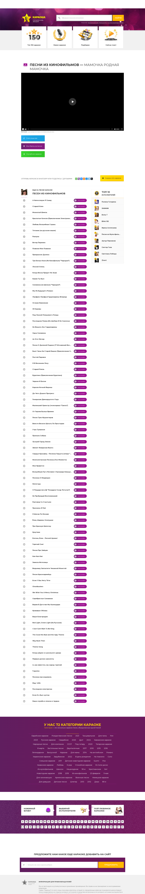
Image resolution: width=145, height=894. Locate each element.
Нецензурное (72, 769)
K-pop (69, 765)
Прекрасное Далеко (40, 255)
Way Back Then (38, 641)
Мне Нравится (38, 466)
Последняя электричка (42, 689)
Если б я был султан (40, 695)
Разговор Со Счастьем (41, 502)
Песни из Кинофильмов (54, 65)
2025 (74, 740)
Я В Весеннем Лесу (40, 363)
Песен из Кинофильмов (48, 193)
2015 (99, 748)
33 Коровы (36, 309)
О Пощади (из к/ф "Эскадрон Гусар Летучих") (51, 490)
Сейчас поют (111, 45)
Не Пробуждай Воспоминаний (44, 496)
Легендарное (38, 753)
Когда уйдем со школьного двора (46, 653)
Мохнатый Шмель (39, 212)
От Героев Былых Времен (43, 411)
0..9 (22, 827)
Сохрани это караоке (111, 178)
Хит (105, 769)
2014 (85, 753)
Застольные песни (56, 748)
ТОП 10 (108, 193)
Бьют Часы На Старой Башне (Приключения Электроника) (56, 351)
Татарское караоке (104, 744)
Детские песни (60, 782)
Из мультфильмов (45, 769)
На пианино (99, 757)
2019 (67, 773)
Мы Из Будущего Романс (42, 291)
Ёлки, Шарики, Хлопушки (42, 520)
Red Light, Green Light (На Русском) (47, 623)
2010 (92, 748)
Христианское (95, 769)
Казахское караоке (45, 765)
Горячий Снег (38, 544)
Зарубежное (59, 757)
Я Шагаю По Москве (40, 514)
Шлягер (73, 782)
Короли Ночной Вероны (42, 387)
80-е (104, 782)
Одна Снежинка (39, 333)
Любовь (60, 765)
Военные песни (82, 778)
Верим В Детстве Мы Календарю (46, 604)
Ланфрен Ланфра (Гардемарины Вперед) (49, 297)
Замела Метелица (40, 562)
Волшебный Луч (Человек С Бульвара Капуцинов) (53, 472)
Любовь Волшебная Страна (43, 224)
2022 (70, 757)
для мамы (51, 131)
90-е (83, 769)
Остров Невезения (40, 303)
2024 (89, 740)
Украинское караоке (42, 757)
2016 (106, 748)
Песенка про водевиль (42, 677)
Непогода (36, 484)
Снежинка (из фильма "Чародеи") (46, 285)
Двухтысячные (73, 748)
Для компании (57, 744)
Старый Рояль (38, 369)
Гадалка (35, 671)
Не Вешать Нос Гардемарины (44, 327)
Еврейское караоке (40, 736)
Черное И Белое (39, 381)
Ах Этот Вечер (38, 339)
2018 (60, 773)
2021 (77, 736)
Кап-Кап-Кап (37, 556)
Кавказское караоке (102, 740)
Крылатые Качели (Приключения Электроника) (52, 218)
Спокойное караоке (83, 765)
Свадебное (64, 740)
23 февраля (95, 773)
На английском (96, 753)
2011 (60, 761)
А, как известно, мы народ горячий (47, 665)
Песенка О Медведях (41, 478)
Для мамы (75, 753)
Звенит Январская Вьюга (42, 448)
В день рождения (83, 757)
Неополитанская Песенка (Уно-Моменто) (49, 460)
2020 (90, 744)
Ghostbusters (37, 586)
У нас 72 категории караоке (72, 725)
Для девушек (45, 782)
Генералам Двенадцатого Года (45, 399)
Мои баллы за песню (32, 146)
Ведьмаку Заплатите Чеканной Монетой (49, 568)
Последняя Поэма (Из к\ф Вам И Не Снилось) (51, 321)
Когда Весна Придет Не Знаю (44, 273)
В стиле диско (102, 765)
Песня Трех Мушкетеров (42, 417)
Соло (110, 757)
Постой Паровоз (39, 357)
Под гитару (80, 744)
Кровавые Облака (39, 611)
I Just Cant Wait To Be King (43, 629)
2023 (36, 740)
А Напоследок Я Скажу (42, 200)
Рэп (111, 736)
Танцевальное (88, 736)
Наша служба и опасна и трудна (45, 701)
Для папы (102, 736)
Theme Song (37, 647)
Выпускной (52, 753)
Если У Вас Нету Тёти (41, 580)
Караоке (63, 753)
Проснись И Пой (39, 508)
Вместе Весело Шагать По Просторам (48, 423)
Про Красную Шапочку (41, 526)
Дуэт (81, 740)
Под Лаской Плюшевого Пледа (45, 315)
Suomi (96, 761)
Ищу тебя (36, 683)
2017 (85, 748)
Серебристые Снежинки (42, 598)
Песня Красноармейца (41, 574)
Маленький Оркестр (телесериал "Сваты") (50, 405)
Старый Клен (37, 206)
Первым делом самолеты (43, 659)
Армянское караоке (63, 778)
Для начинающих (44, 778)
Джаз (96, 782)
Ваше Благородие (40, 617)
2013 (82, 782)
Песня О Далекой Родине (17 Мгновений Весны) (52, 345)
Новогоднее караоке (46, 773)
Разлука (35, 236)
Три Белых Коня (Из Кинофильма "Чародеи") (51, 261)
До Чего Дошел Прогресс (43, 393)
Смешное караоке (47, 761)
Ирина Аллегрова (93, 22)
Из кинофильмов (79, 773)
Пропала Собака (39, 436)
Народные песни (40, 744)
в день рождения (32, 131)
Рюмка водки (103, 22)
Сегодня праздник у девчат (115, 22)
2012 (89, 782)
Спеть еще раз (29, 138)
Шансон (59, 769)
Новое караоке (60, 45)
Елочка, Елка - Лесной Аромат (45, 538)
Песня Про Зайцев (40, 550)
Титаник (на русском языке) (44, 230)
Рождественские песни (62, 736)
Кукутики (36, 532)
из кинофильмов (45, 131)
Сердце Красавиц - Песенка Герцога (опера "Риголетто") (56, 454)
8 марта (38, 131)
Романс (109, 753)
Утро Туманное (38, 430)
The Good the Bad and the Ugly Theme (48, 635)
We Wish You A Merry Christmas (45, 592)
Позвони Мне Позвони (41, 249)
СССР (69, 744)
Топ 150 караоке (34, 45)
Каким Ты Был (38, 279)
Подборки (85, 45)
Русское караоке (48, 740)
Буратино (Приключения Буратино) (47, 375)
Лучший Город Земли (41, 442)
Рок (104, 761)
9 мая (106, 773)
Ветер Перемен (38, 242)
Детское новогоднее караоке (77, 761)
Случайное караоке (32, 154)
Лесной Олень (38, 267)
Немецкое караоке (100, 778)
